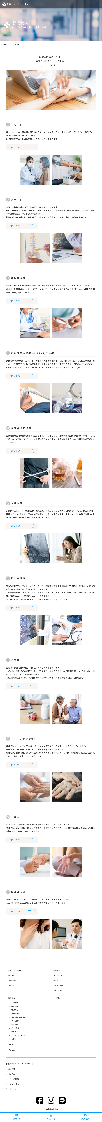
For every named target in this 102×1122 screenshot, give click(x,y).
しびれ (14, 1038)
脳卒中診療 (16, 1028)
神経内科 (15, 1006)
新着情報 (57, 971)
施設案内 (57, 981)
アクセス (12, 1049)
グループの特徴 (15, 1079)
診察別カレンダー (16, 971)
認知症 (14, 1031)
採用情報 (57, 998)
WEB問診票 (13, 981)
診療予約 (12, 976)
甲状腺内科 (16, 1013)
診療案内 (12, 998)
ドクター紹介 (59, 986)
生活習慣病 (16, 1021)
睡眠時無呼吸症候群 (20, 1017)
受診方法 (12, 986)
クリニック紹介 (60, 976)
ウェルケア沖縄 (15, 1084)
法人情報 (12, 1068)
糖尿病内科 (16, 1010)
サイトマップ (12, 1089)
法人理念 (12, 1074)
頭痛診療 (15, 1024)
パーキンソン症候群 (20, 1035)
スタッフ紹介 (59, 991)
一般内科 (15, 1003)
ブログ (11, 1044)
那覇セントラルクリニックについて (22, 1063)
